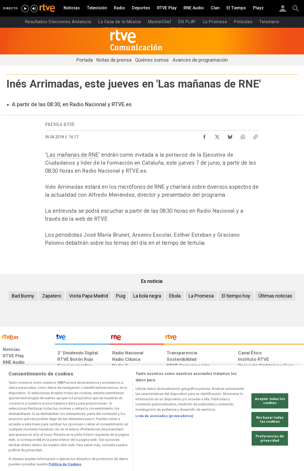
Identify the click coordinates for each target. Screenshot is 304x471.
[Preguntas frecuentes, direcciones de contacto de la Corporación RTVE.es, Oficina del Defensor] (240, 430)
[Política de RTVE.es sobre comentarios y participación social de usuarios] (280, 430)
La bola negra (147, 296)
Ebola (175, 296)
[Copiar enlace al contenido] (255, 135)
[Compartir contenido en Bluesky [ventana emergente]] (230, 135)
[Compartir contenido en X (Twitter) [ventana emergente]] (217, 135)
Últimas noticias (275, 296)
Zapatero (51, 296)
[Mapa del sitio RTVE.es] (213, 430)
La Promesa (201, 296)
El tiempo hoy (236, 296)
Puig (120, 296)
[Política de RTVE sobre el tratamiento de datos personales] (49, 430)
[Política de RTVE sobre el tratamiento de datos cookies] (96, 430)
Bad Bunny (23, 296)
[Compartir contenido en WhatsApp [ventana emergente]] (242, 135)
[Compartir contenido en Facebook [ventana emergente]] (204, 135)
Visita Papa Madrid (88, 296)
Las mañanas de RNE (72, 155)
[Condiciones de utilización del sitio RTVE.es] (11, 430)
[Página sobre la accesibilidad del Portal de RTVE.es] (183, 430)
